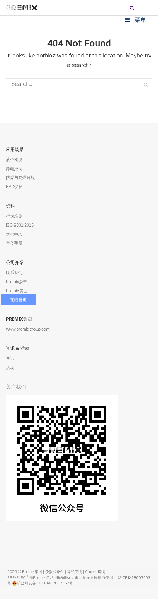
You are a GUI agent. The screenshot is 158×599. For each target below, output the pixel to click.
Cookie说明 (95, 572)
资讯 (10, 359)
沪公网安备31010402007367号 (42, 583)
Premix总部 (17, 282)
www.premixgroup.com (28, 329)
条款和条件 (55, 572)
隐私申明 (75, 572)
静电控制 (14, 169)
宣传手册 (14, 243)
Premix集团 (32, 572)
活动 (10, 368)
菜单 (134, 20)
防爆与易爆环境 (20, 178)
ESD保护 (14, 187)
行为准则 (14, 216)
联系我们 (14, 273)
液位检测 (14, 160)
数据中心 (14, 235)
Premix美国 (17, 291)
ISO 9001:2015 (20, 225)
